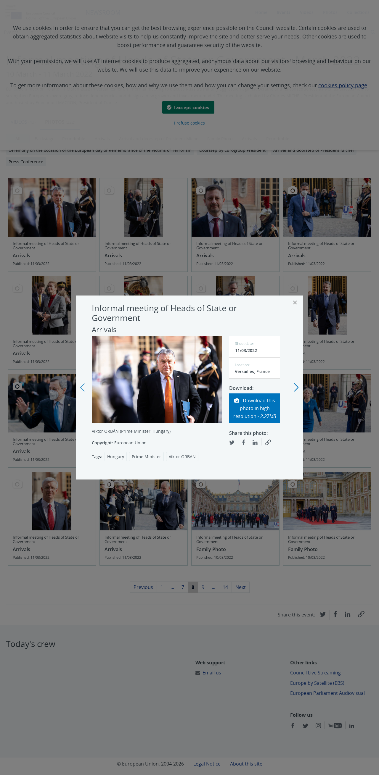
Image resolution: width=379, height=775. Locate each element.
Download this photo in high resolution (254, 408)
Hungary (115, 456)
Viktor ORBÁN (182, 456)
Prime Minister (146, 456)
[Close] (295, 302)
